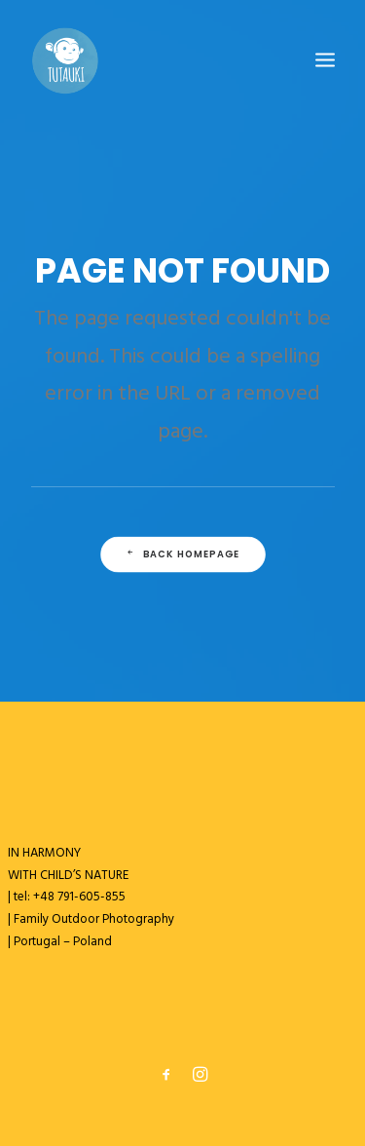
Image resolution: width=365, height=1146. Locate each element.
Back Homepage (182, 554)
